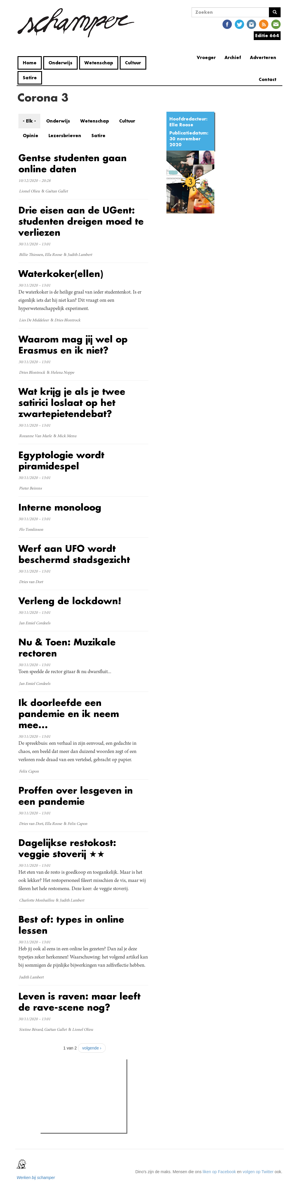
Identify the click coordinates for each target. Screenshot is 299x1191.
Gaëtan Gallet (56, 191)
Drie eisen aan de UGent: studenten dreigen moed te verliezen (81, 221)
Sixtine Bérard (30, 1030)
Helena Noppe (62, 373)
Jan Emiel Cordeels (34, 623)
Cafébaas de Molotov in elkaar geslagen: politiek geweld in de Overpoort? (80, 1107)
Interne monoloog (59, 507)
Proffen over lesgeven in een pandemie (75, 796)
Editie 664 (267, 35)
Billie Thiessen (31, 255)
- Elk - (29, 121)
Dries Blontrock (67, 320)
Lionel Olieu (29, 191)
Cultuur (133, 63)
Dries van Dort (31, 582)
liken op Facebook (219, 1171)
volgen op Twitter (258, 1171)
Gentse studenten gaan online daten (72, 163)
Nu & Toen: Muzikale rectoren (67, 647)
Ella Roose (181, 124)
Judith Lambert (79, 255)
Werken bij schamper (36, 1177)
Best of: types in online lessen (71, 924)
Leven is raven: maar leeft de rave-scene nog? (79, 1001)
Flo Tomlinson (31, 530)
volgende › (91, 1048)
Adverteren (263, 57)
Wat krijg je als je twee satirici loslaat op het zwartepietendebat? (71, 402)
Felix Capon (29, 772)
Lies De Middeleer (34, 320)
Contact (267, 79)
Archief (233, 57)
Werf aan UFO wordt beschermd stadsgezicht (74, 554)
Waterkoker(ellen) (60, 273)
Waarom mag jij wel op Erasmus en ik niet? (73, 344)
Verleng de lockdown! (69, 600)
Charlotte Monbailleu (36, 901)
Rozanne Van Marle (35, 436)
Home (29, 63)
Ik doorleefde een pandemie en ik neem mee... (68, 713)
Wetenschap (98, 63)
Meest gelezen (60, 1076)
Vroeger (206, 57)
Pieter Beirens (30, 489)
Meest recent (92, 1077)
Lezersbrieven (64, 135)
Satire (30, 77)
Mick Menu (66, 436)
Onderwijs (60, 63)
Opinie (30, 135)
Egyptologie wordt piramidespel (61, 460)
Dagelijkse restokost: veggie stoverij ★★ (67, 848)
